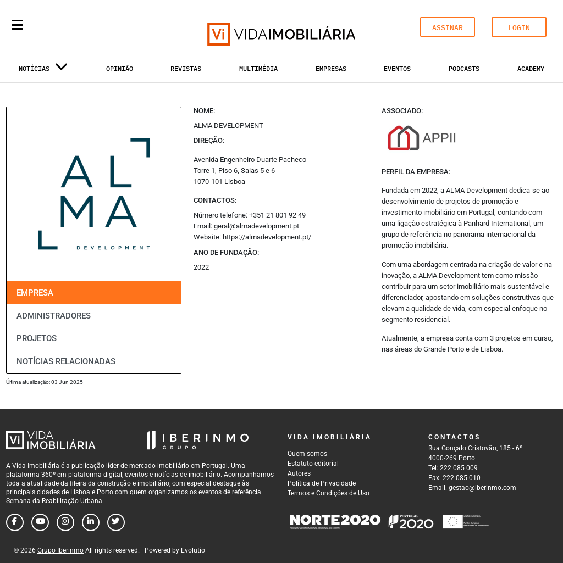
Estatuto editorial (313, 463)
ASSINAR (447, 27)
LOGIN (519, 27)
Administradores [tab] (53, 316)
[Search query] (81, 27)
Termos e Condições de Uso (328, 493)
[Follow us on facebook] (15, 522)
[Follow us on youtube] (40, 522)
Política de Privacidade (322, 483)
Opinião (119, 68)
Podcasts (464, 68)
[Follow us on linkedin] (91, 522)
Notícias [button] (43, 70)
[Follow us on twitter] (116, 522)
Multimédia (258, 68)
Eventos (397, 68)
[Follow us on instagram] (65, 522)
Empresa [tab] (34, 293)
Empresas (331, 68)
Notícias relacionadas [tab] (65, 361)
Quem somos (307, 454)
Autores (299, 473)
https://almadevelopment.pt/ (267, 237)
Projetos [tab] (36, 338)
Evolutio (193, 550)
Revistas (185, 68)
